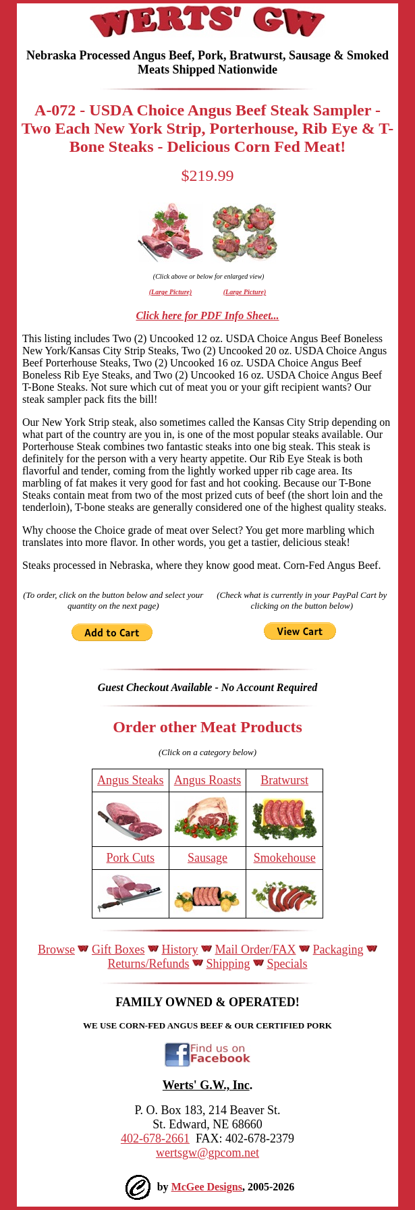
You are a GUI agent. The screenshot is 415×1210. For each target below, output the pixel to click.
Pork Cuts (131, 857)
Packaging (338, 949)
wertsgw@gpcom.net (207, 1152)
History (179, 949)
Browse (56, 949)
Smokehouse (285, 857)
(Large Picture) (170, 292)
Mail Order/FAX (255, 949)
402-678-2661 (155, 1138)
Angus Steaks (130, 780)
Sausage (207, 857)
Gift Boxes (118, 949)
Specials (287, 963)
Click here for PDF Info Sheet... (207, 315)
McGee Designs (206, 1186)
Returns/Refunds (148, 963)
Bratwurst (284, 780)
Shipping (228, 963)
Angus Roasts (208, 780)
